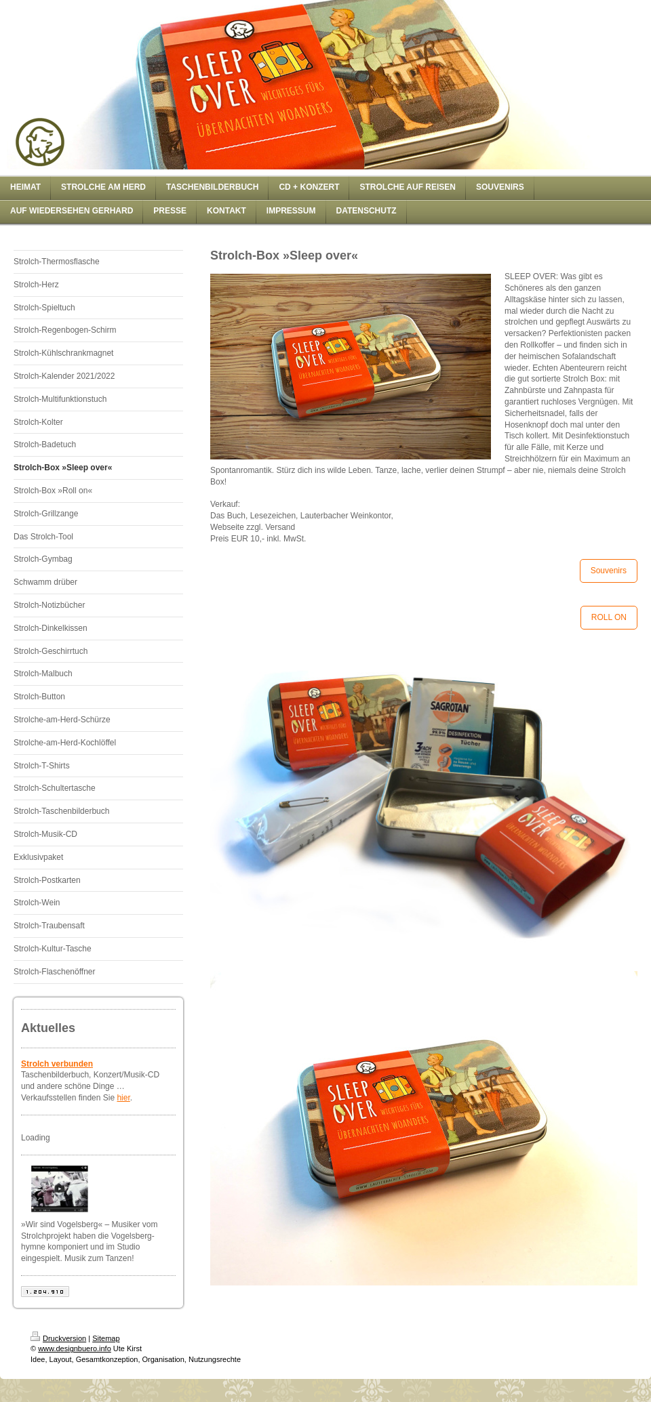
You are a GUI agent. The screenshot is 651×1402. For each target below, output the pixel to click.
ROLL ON (609, 617)
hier (123, 1097)
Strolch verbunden (57, 1064)
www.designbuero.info (74, 1348)
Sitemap (105, 1338)
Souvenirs (609, 570)
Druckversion (58, 1338)
